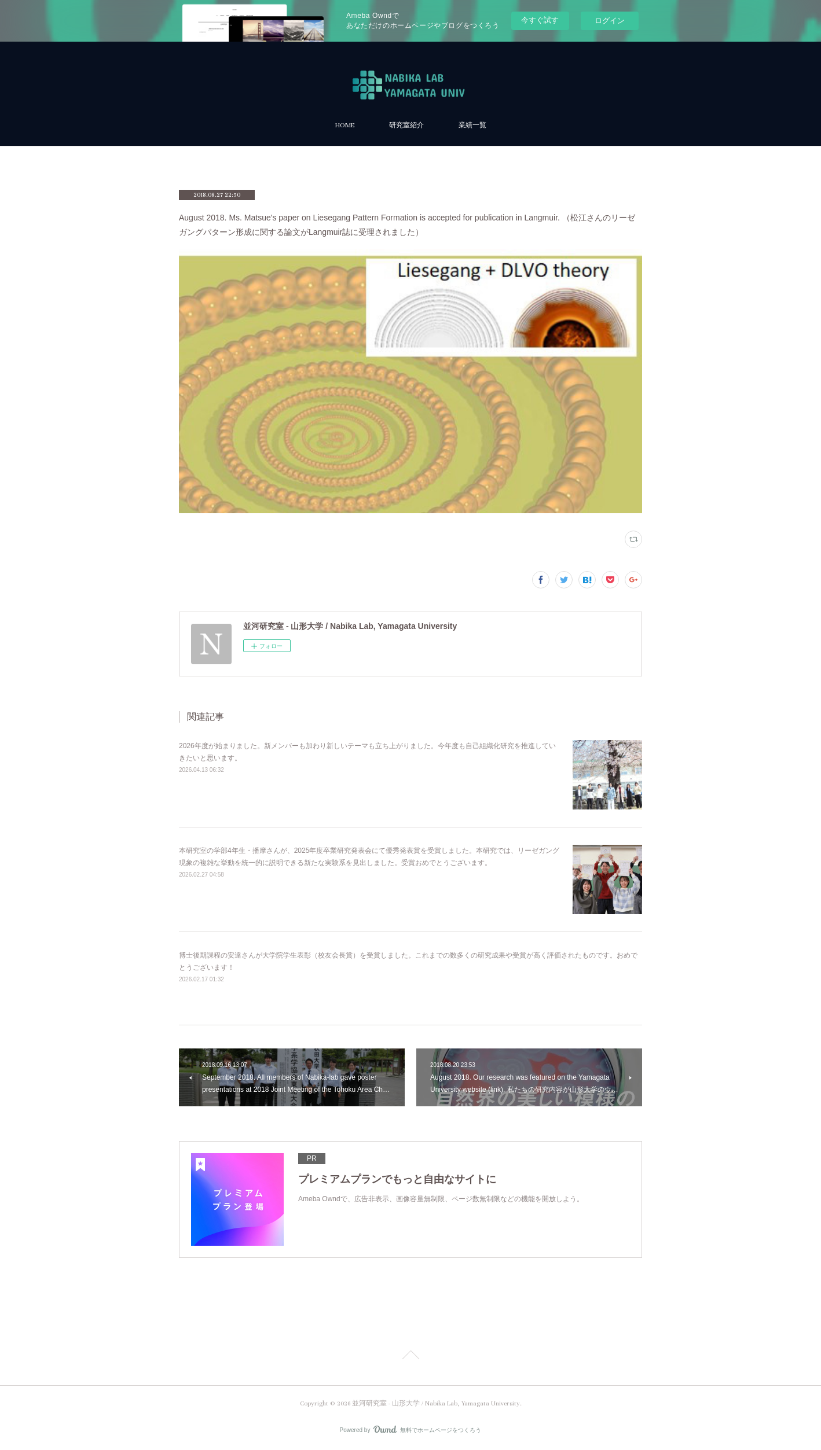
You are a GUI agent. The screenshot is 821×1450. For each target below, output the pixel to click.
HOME (344, 125)
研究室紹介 (406, 125)
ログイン (610, 20)
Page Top (410, 1356)
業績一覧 (472, 125)
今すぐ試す (540, 20)
